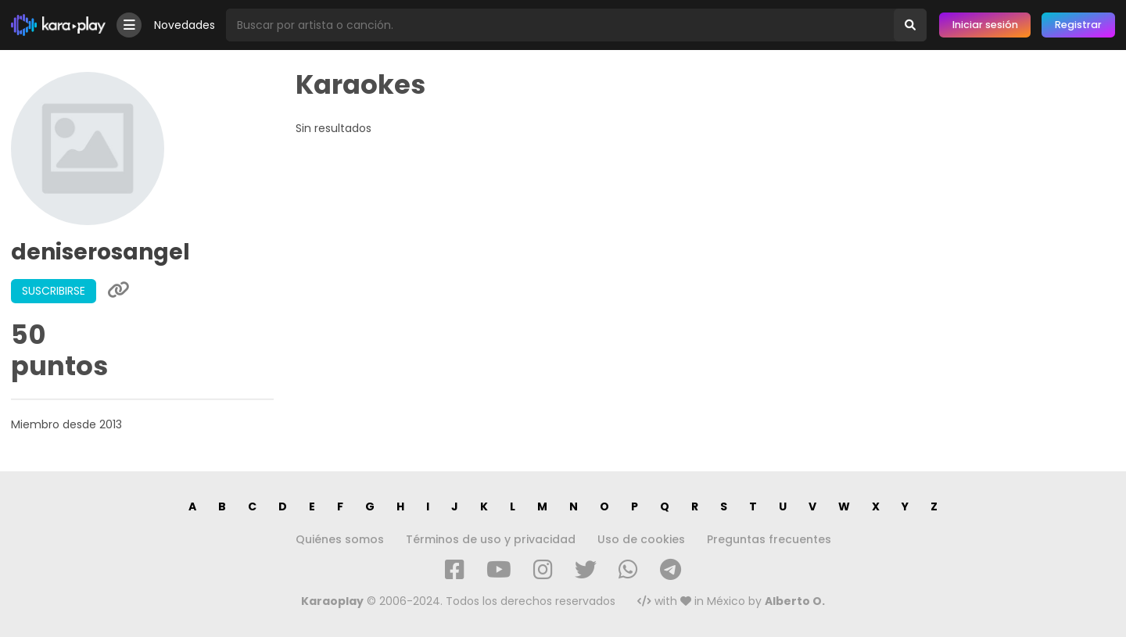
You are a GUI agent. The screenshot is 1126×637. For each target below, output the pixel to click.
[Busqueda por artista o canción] (560, 25)
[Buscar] (910, 25)
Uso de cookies (641, 539)
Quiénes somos (340, 539)
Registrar (1078, 24)
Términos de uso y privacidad (491, 539)
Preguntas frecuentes (769, 539)
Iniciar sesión (985, 24)
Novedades (184, 25)
